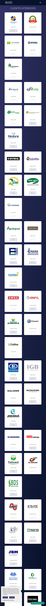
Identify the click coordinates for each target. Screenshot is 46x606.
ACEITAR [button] (5, 597)
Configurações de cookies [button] (8, 600)
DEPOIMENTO (13, 30)
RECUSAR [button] (12, 597)
